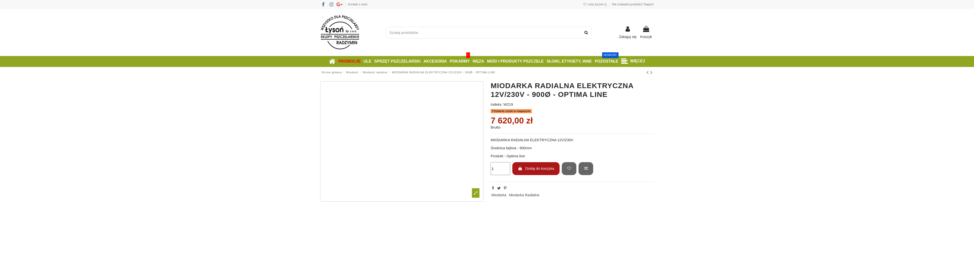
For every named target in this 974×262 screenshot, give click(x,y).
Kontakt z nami (357, 4)
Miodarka (498, 195)
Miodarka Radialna (524, 195)
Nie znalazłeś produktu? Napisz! (633, 4)
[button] (633, 61)
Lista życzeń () (595, 4)
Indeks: (496, 104)
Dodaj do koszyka (536, 168)
